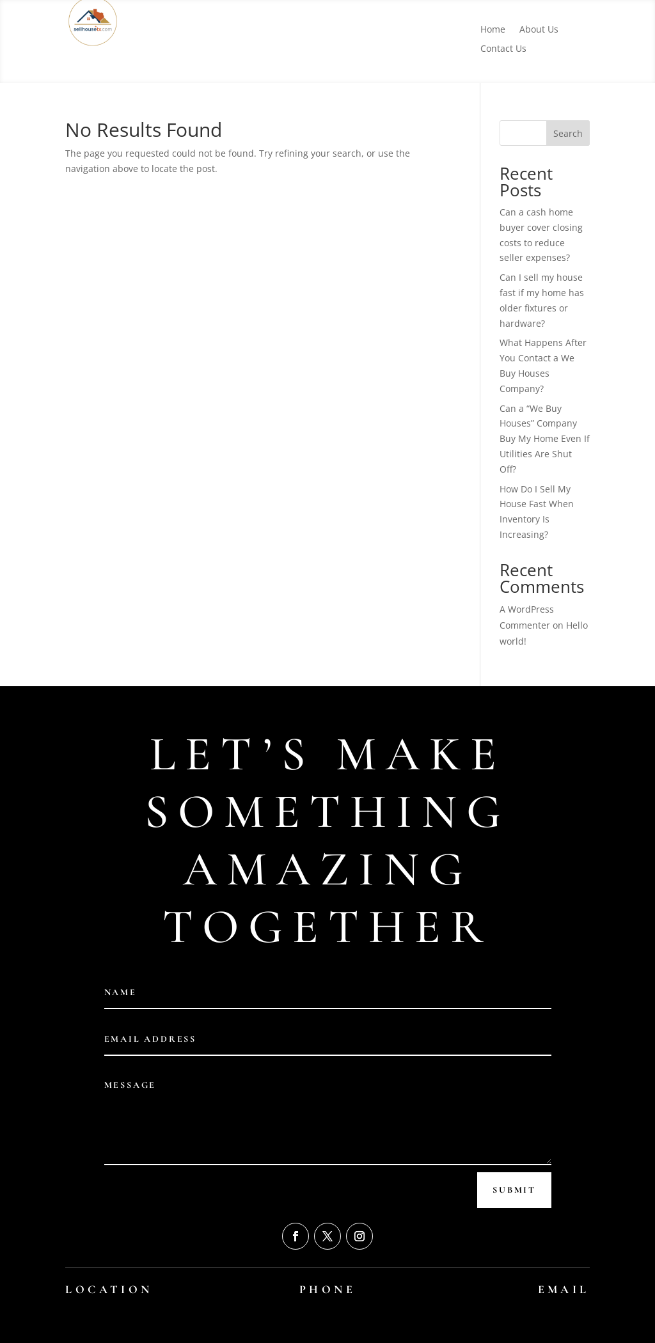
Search (568, 133)
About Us (538, 30)
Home (492, 30)
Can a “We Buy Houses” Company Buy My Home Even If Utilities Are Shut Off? (545, 438)
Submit (514, 1189)
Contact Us (503, 49)
